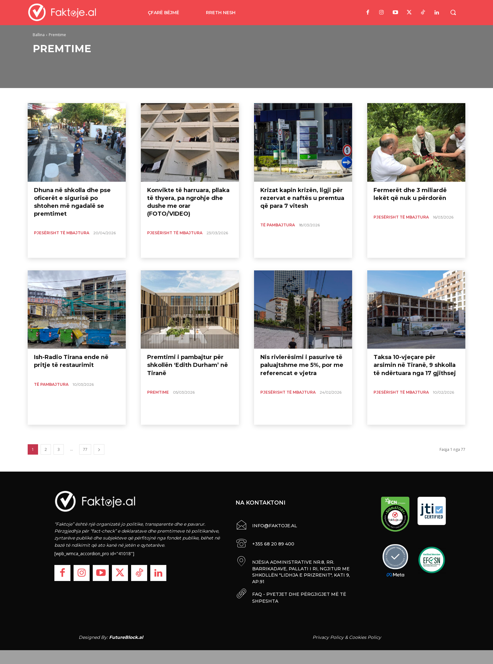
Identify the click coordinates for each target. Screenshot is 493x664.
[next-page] (99, 449)
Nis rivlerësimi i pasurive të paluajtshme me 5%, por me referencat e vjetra (301, 365)
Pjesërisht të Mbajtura (61, 232)
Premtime (158, 392)
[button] (453, 12)
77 (85, 449)
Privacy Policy (328, 635)
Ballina (39, 34)
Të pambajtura (277, 225)
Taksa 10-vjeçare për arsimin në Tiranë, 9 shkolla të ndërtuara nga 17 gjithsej (415, 365)
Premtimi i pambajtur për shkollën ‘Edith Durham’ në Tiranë (187, 365)
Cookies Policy (365, 635)
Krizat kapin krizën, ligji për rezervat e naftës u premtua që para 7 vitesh (302, 198)
